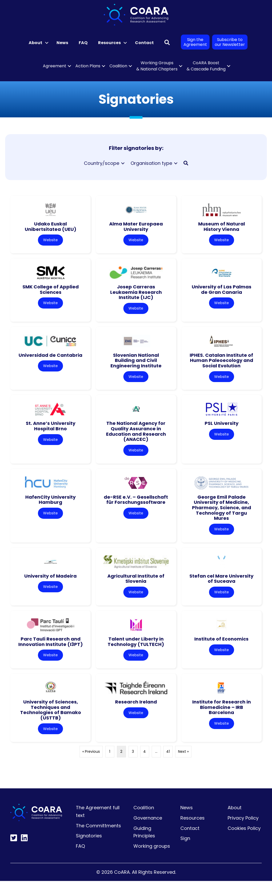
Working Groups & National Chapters (157, 66)
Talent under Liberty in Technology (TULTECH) (136, 642)
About (35, 43)
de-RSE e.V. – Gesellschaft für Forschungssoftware (136, 500)
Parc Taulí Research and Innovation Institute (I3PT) (50, 642)
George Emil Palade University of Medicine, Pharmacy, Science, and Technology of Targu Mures (221, 508)
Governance (147, 819)
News (62, 43)
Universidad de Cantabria (50, 355)
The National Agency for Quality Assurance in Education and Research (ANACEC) (136, 431)
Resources (109, 43)
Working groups (151, 847)
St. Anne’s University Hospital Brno (50, 426)
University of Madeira (50, 576)
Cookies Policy (244, 829)
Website (50, 239)
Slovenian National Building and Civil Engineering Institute (136, 360)
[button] (46, 42)
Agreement (54, 66)
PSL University (221, 423)
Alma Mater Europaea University (136, 226)
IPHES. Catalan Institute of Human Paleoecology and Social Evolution (221, 360)
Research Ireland (136, 702)
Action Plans (87, 66)
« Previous (91, 752)
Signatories (89, 837)
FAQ (83, 43)
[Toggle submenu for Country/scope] (123, 163)
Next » (183, 752)
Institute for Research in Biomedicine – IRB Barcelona (221, 707)
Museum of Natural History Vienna (221, 226)
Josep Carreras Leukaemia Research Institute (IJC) (136, 292)
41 (168, 752)
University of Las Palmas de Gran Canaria (221, 289)
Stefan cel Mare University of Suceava (221, 579)
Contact (144, 43)
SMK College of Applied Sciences (50, 289)
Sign (185, 839)
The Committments (98, 826)
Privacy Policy (243, 819)
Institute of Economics (221, 639)
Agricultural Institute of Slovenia (135, 579)
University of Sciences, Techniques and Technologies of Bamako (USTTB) (50, 710)
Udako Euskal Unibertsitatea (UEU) (50, 226)
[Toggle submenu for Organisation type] (176, 163)
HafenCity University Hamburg (50, 500)
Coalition (118, 66)
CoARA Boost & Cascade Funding (206, 66)
